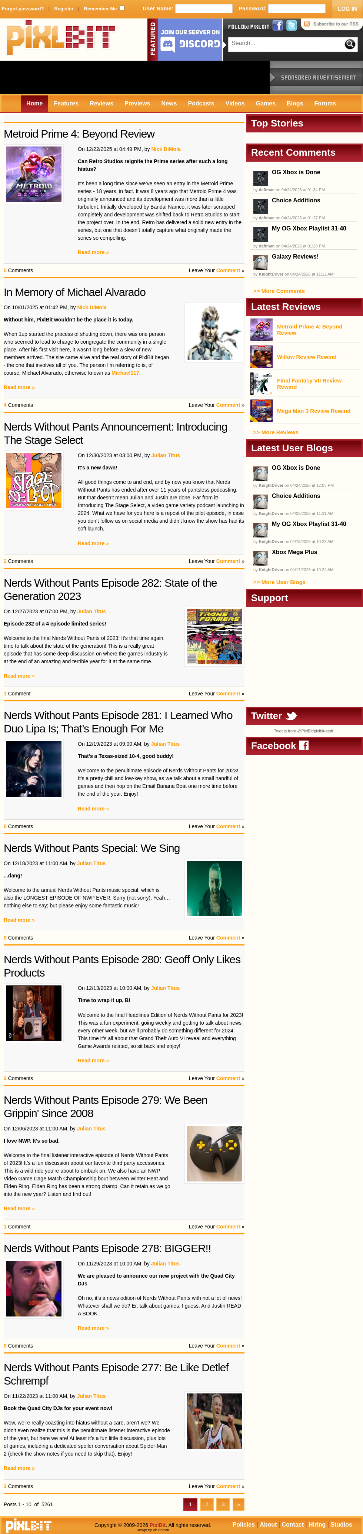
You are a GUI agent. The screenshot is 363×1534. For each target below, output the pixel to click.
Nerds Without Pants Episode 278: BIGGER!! (107, 1248)
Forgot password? (23, 8)
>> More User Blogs (279, 582)
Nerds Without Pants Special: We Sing (92, 848)
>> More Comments (279, 291)
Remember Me (100, 8)
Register (63, 8)
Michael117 (125, 373)
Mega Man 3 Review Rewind (313, 411)
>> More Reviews (276, 432)
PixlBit (61, 39)
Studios (341, 1524)
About (268, 1524)
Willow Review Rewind (307, 357)
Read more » (93, 252)
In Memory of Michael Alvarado (75, 292)
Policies (244, 1524)
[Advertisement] (135, 77)
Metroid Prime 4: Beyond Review (79, 134)
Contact (293, 1524)
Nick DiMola (165, 149)
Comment (228, 270)
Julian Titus (165, 455)
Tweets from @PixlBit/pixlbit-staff (303, 731)
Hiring (317, 1524)
